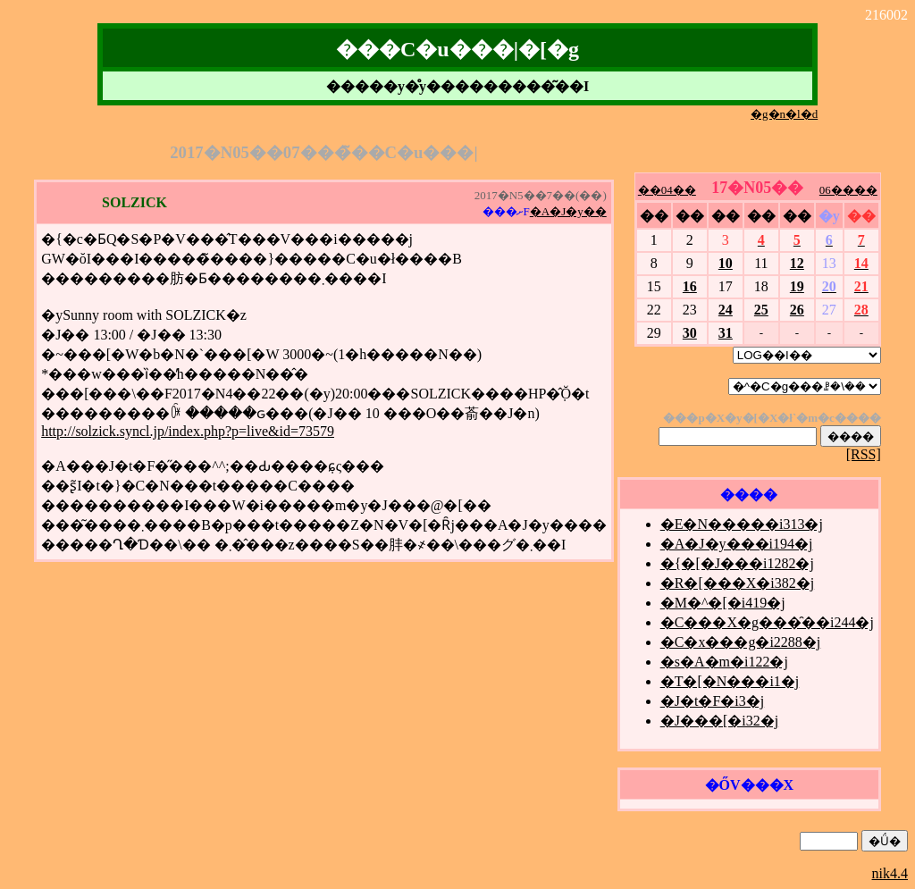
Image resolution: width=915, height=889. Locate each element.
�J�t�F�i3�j (712, 701)
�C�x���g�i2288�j (740, 642)
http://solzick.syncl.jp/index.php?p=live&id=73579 (187, 431)
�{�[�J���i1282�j (737, 563)
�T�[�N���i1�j (730, 681)
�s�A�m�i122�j (724, 661)
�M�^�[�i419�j (722, 602)
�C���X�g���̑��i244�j (767, 622)
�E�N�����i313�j (741, 524)
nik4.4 (890, 873)
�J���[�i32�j (719, 720)
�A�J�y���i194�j (736, 543)
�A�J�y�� (568, 211)
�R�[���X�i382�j (737, 583)
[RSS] (863, 454)
